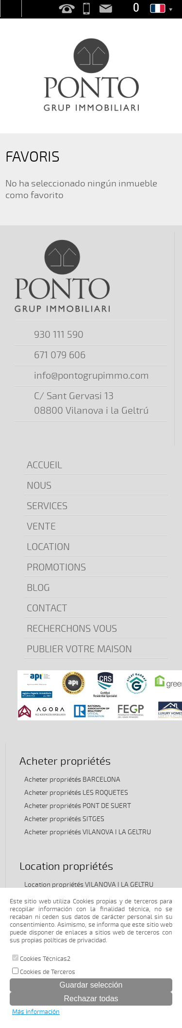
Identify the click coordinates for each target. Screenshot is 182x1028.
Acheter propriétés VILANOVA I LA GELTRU (87, 832)
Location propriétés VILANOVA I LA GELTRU (88, 885)
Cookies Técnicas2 (41, 959)
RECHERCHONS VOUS (72, 629)
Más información (36, 1012)
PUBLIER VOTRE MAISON (79, 649)
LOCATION (48, 547)
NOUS (39, 485)
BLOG (38, 588)
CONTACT (47, 608)
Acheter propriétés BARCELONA (72, 779)
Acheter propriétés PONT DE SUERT (77, 806)
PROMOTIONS (56, 567)
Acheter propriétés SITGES (64, 819)
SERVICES (47, 506)
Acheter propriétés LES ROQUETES (76, 793)
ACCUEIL (44, 465)
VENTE (41, 526)
